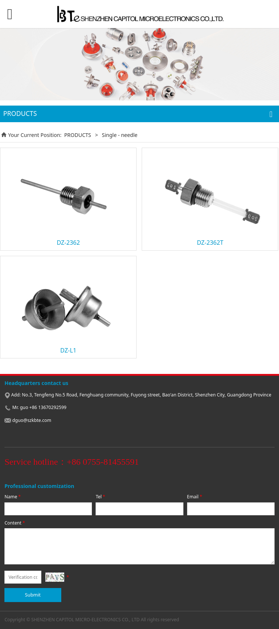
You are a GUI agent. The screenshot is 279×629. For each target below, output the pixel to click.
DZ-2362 (68, 242)
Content (15, 523)
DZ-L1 (68, 350)
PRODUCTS (77, 134)
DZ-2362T (210, 242)
